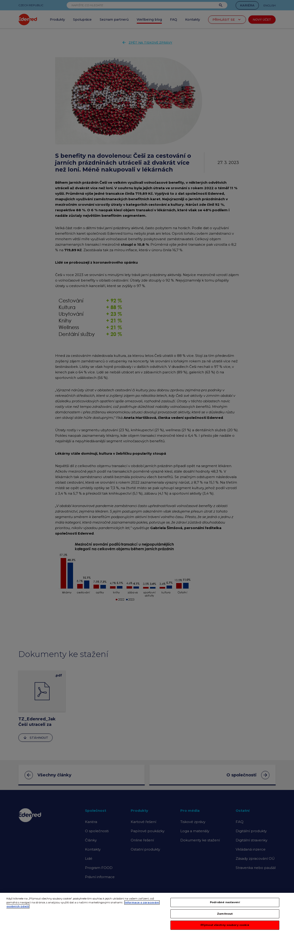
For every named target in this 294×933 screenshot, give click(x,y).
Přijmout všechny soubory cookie (225, 927)
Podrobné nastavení (225, 904)
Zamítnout (225, 915)
